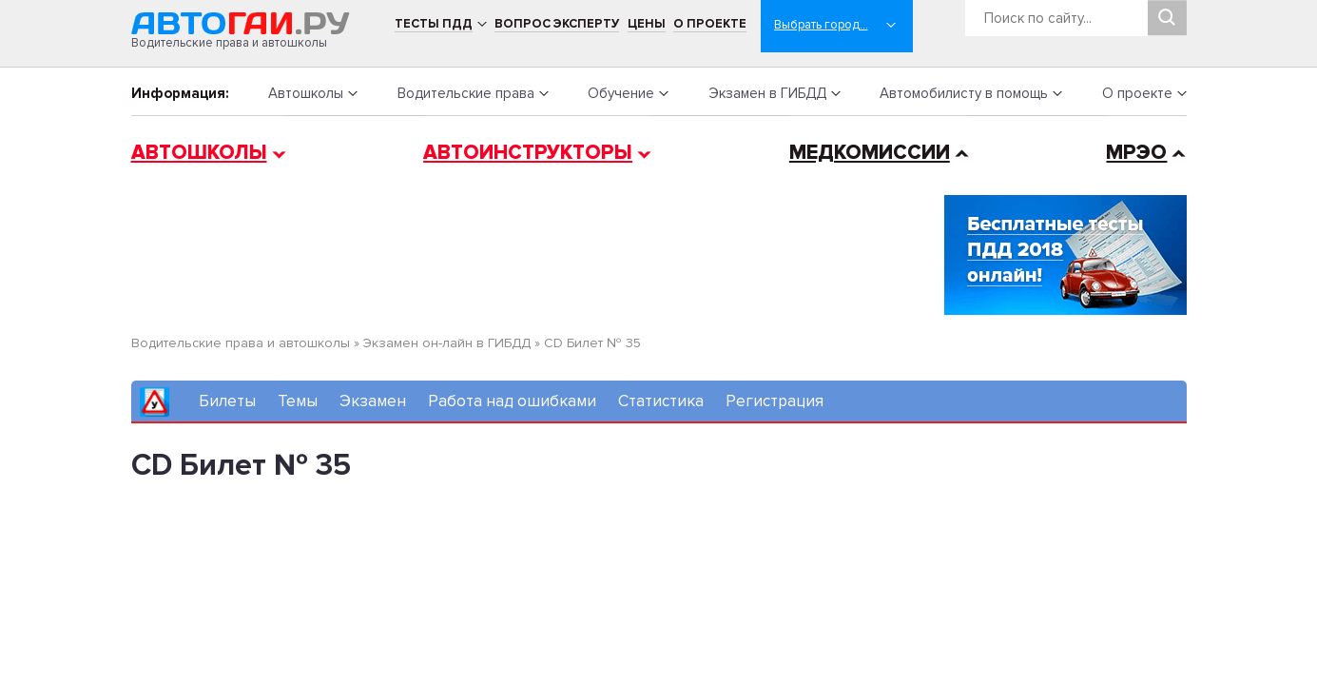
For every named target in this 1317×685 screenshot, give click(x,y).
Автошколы (305, 93)
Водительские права (465, 93)
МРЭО (1136, 153)
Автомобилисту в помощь (964, 93)
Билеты (227, 401)
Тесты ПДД (434, 23)
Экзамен (372, 401)
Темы (298, 401)
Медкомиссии (869, 153)
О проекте (709, 23)
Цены (647, 23)
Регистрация (774, 401)
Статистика (661, 401)
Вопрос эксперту (556, 23)
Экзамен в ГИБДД (767, 93)
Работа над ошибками (512, 401)
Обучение (621, 93)
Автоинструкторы (527, 153)
